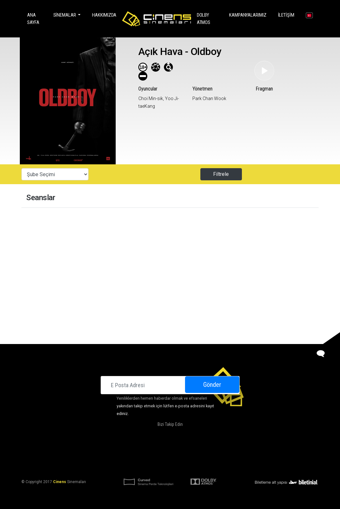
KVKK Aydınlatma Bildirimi (139, 466)
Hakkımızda (104, 15)
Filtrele (221, 174)
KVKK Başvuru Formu (190, 466)
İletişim (287, 14)
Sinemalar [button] (65, 15)
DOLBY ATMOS (208, 18)
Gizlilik (221, 466)
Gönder (212, 384)
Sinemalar (102, 450)
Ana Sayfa (35, 18)
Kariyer (241, 450)
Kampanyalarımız (249, 14)
